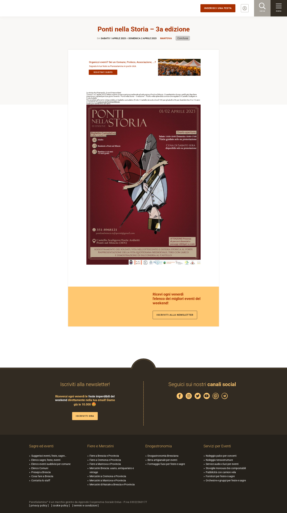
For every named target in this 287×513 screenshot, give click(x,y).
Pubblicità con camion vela (221, 472)
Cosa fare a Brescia (42, 476)
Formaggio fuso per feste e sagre (166, 464)
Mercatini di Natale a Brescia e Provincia (112, 484)
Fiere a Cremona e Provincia (105, 459)
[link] (108, 102)
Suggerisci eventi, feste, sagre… (48, 455)
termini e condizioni (85, 505)
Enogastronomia (158, 446)
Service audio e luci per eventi (222, 464)
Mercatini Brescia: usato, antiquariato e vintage (112, 470)
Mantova (166, 38)
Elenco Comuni (39, 468)
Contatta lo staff (40, 480)
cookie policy (60, 505)
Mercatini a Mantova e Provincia (108, 480)
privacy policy (39, 505)
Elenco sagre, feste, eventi (45, 459)
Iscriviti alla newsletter (174, 314)
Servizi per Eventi (217, 446)
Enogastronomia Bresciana (163, 455)
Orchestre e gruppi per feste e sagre (226, 480)
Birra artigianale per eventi (162, 459)
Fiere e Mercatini (100, 446)
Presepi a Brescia (41, 472)
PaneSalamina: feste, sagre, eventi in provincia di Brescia (28, 8)
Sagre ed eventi (41, 446)
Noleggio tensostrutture (219, 459)
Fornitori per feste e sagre (220, 476)
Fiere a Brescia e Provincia (104, 455)
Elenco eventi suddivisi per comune (50, 464)
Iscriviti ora (85, 416)
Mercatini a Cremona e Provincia (108, 476)
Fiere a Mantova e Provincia (105, 464)
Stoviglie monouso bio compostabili (226, 468)
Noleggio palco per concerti (221, 455)
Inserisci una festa (218, 8)
